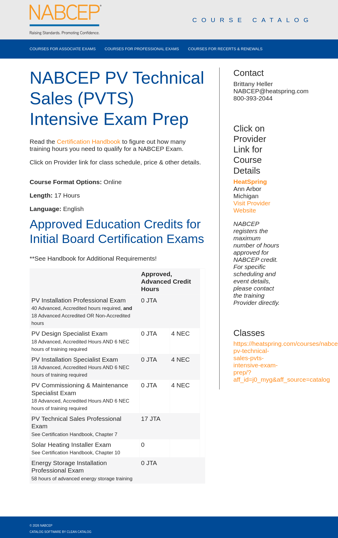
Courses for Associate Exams (63, 49)
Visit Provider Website (251, 207)
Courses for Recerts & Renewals (225, 49)
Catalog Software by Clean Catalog (61, 532)
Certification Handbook (88, 141)
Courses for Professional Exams (142, 49)
